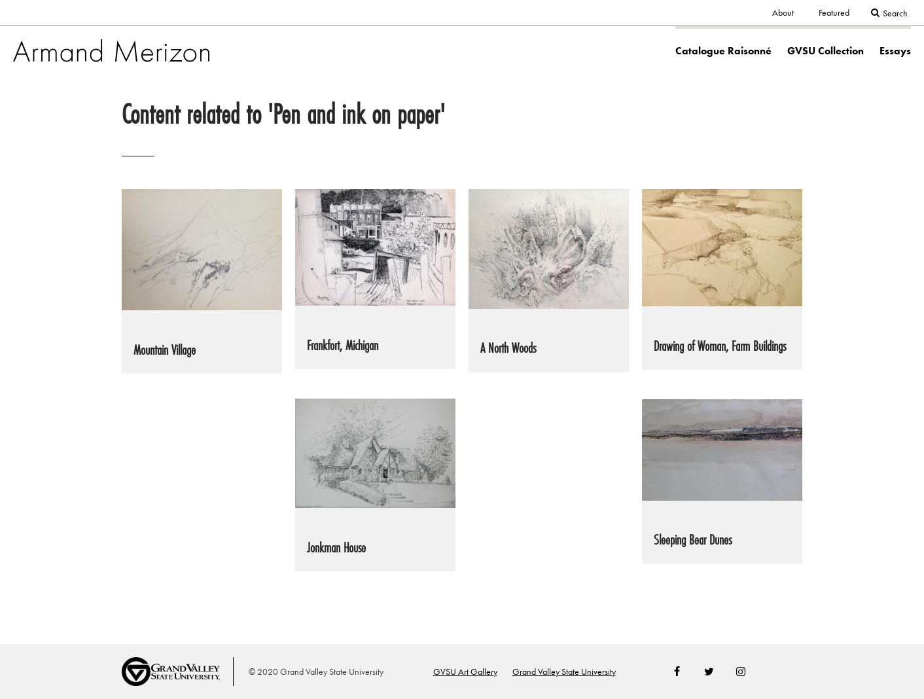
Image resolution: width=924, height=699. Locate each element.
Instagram (740, 671)
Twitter (709, 671)
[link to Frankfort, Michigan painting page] (375, 279)
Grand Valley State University (564, 671)
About (783, 12)
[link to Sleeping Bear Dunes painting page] (722, 481)
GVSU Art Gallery (465, 671)
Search (895, 13)
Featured (834, 12)
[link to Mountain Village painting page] (202, 281)
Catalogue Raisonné (723, 51)
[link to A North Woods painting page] (549, 280)
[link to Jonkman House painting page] (375, 485)
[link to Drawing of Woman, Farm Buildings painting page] (722, 279)
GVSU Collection (825, 51)
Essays (895, 51)
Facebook (677, 671)
